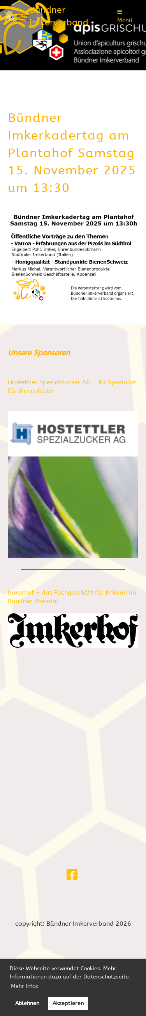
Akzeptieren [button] (68, 1003)
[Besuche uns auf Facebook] (72, 875)
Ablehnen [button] (27, 1003)
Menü (124, 16)
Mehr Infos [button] (24, 986)
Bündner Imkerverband (59, 16)
